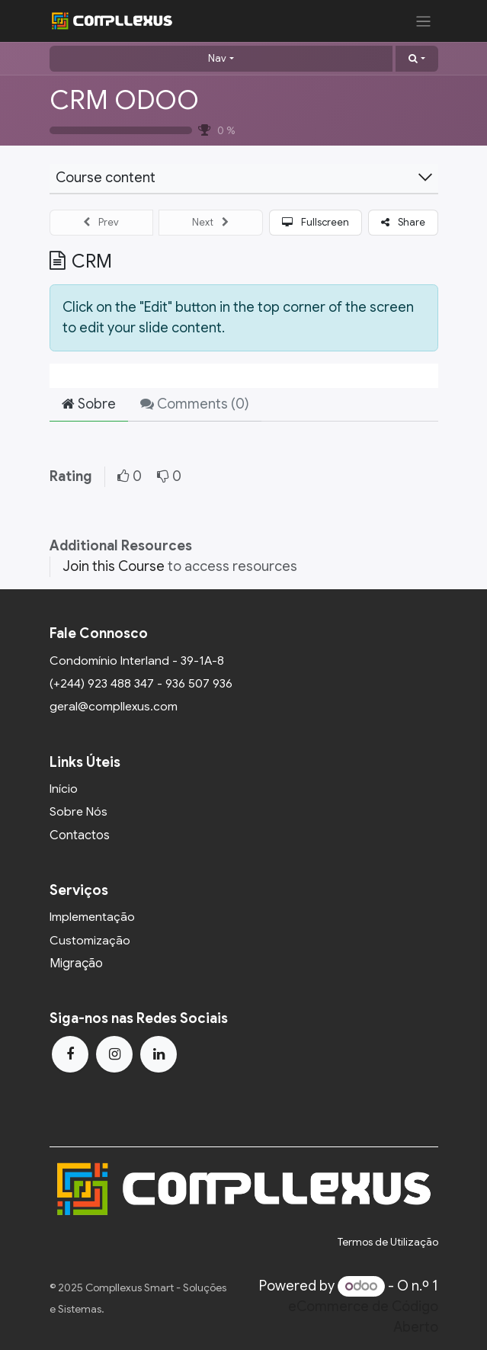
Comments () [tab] (194, 404)
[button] (416, 59)
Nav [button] (217, 58)
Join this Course (113, 566)
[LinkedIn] (158, 1054)
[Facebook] (70, 1054)
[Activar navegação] (423, 21)
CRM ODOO (124, 100)
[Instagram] (114, 1054)
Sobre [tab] (89, 404)
